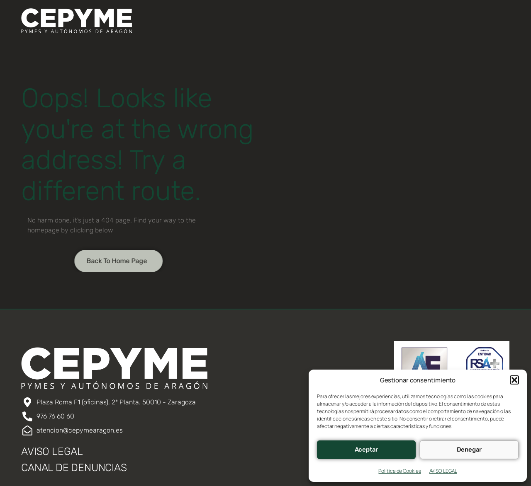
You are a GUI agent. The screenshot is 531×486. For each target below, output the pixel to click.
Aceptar (366, 449)
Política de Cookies (399, 470)
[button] (514, 380)
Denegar (469, 449)
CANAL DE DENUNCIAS (74, 468)
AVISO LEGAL (443, 470)
